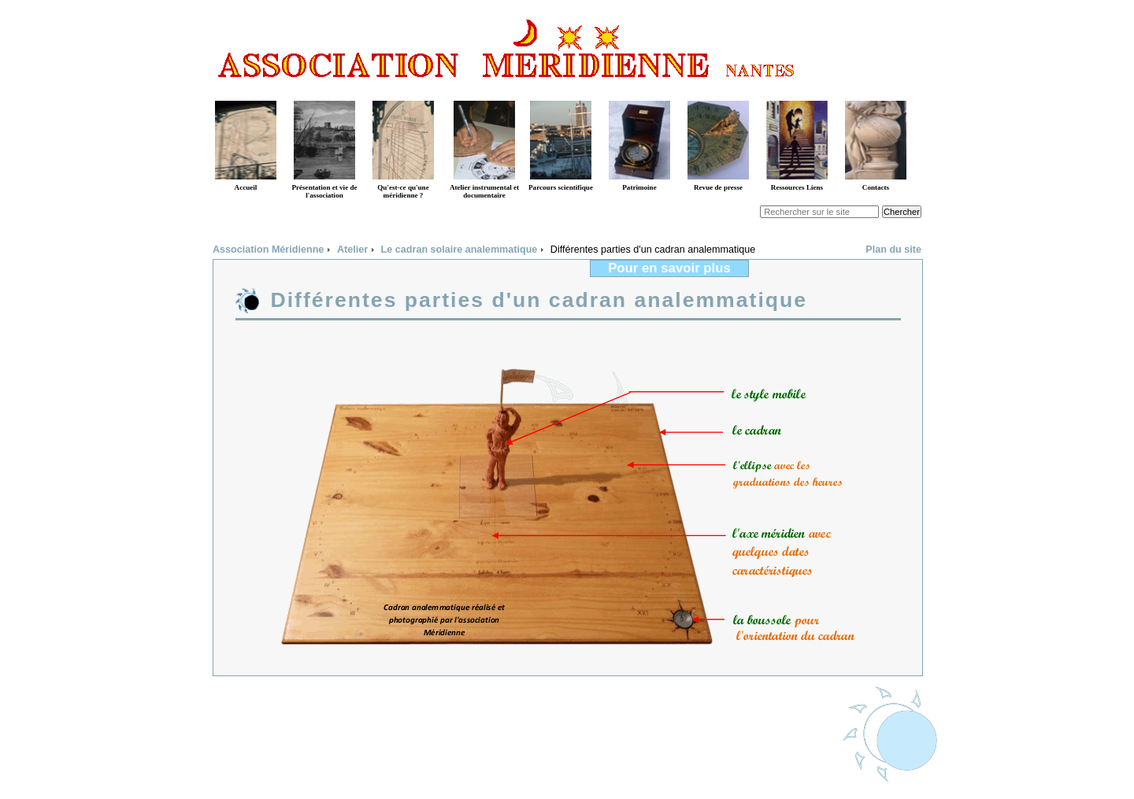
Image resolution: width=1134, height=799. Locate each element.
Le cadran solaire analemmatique (459, 249)
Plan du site (893, 249)
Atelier (352, 249)
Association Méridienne (268, 249)
